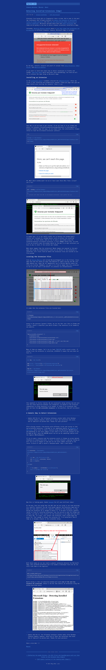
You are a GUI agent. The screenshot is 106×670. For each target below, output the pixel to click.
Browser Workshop (31, 7)
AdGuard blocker (64, 81)
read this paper (37, 72)
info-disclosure (54, 15)
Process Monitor (37, 260)
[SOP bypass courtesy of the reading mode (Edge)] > (54, 659)
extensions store (36, 81)
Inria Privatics (69, 65)
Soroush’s (73, 428)
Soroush (51, 502)
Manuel (28, 646)
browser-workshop (41, 15)
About (46, 7)
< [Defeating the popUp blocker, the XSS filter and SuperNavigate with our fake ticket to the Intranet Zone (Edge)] (53, 656)
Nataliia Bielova (40, 67)
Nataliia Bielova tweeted (42, 28)
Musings (41, 7)
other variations (67, 23)
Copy (77, 134)
